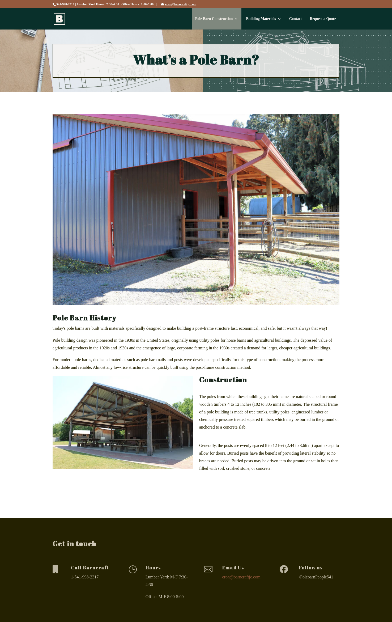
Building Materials (261, 19)
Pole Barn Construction (214, 19)
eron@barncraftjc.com (241, 577)
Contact (295, 19)
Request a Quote (323, 19)
